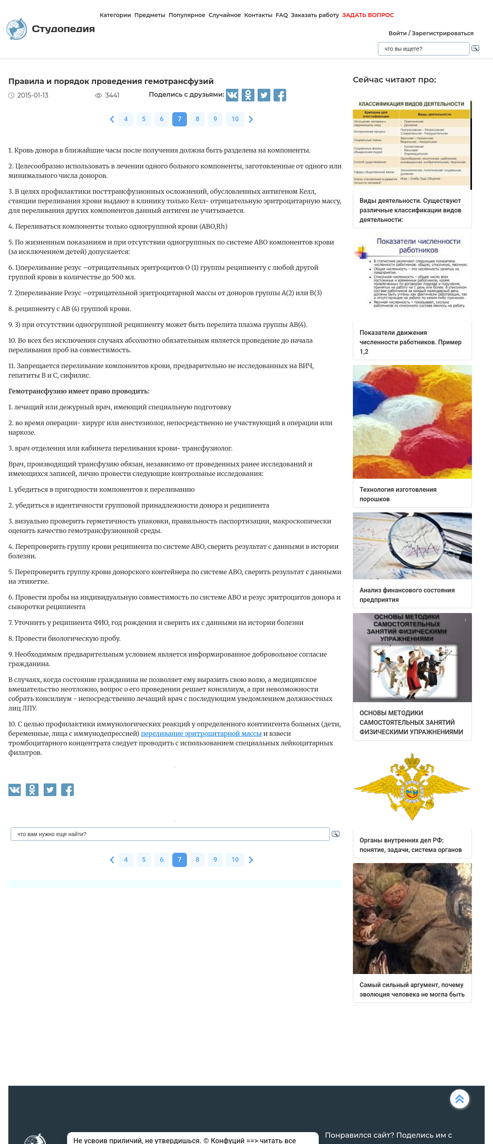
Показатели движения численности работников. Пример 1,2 (411, 342)
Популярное (187, 15)
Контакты (258, 15)
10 (235, 119)
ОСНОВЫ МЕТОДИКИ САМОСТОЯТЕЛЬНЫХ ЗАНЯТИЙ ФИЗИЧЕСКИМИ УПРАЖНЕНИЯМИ (411, 722)
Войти (398, 33)
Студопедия (50, 29)
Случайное (225, 15)
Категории (115, 15)
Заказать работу (315, 15)
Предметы (149, 15)
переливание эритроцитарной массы (201, 733)
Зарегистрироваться (443, 33)
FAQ (282, 15)
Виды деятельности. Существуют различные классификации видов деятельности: (410, 210)
